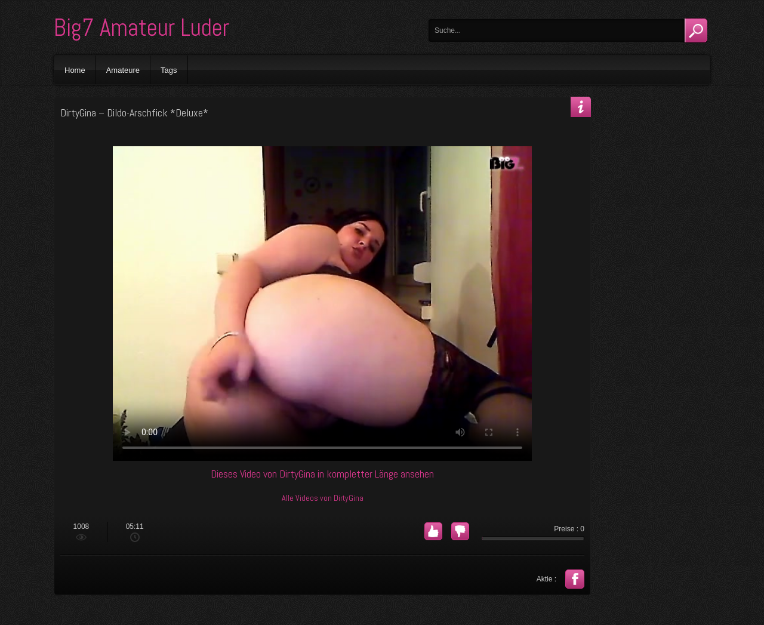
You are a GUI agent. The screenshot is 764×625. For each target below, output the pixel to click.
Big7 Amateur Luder (141, 28)
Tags (169, 70)
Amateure (123, 70)
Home (74, 70)
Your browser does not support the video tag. (322, 303)
